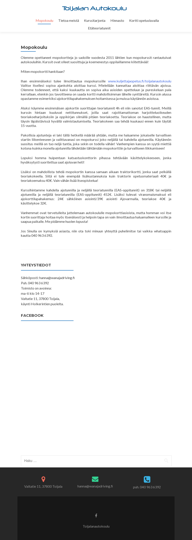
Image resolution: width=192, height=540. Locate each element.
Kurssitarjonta (94, 20)
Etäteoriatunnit (99, 28)
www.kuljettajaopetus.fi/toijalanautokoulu (139, 81)
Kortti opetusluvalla (144, 20)
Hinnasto (117, 20)
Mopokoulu (44, 20)
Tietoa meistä (68, 20)
